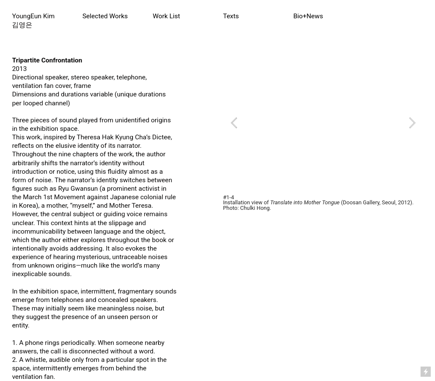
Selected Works (105, 16)
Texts (231, 16)
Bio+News (308, 16)
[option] (323, 122)
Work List (166, 16)
